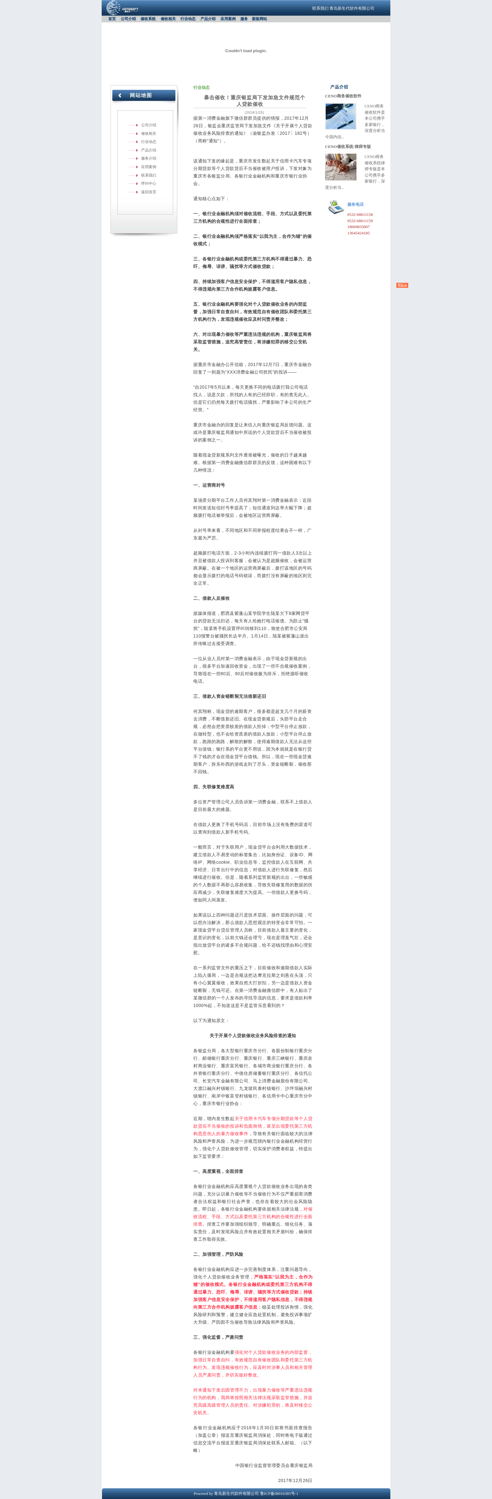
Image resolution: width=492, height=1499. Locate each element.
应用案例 (228, 19)
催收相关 (168, 19)
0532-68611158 (360, 214)
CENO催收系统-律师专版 (348, 146)
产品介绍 (208, 19)
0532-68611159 (360, 220)
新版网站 (259, 19)
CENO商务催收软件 (343, 96)
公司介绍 (128, 19)
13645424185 (358, 233)
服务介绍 (148, 158)
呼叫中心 (148, 183)
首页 (112, 19)
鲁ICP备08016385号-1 (279, 1493)
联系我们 (320, 8)
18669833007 (358, 226)
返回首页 (148, 192)
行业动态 (187, 19)
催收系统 (148, 19)
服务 (244, 19)
